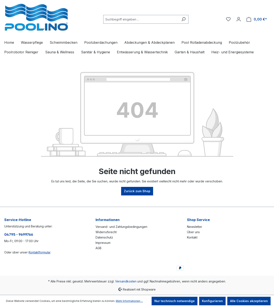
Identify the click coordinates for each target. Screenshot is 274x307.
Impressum (103, 242)
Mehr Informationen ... (129, 301)
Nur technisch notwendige (174, 301)
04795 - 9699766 (18, 234)
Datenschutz (104, 237)
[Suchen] (183, 19)
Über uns (193, 232)
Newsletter (194, 226)
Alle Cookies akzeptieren (249, 301)
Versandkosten (125, 281)
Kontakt (192, 237)
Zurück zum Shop (137, 191)
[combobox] (141, 19)
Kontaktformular (39, 252)
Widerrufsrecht (106, 232)
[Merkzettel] (228, 19)
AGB (98, 248)
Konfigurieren (212, 301)
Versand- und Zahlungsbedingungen (121, 226)
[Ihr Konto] (238, 19)
